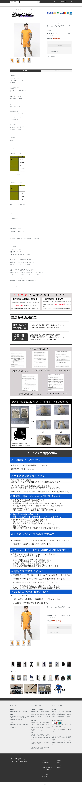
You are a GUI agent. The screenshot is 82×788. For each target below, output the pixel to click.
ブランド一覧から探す (55, 25)
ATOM (45, 776)
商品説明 (25, 70)
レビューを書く (13, 286)
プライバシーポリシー (46, 769)
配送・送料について (46, 762)
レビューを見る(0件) (51, 56)
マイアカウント (60, 758)
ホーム (48, 23)
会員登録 (62, 1)
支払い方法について (46, 760)
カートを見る (60, 764)
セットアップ (53, 23)
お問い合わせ (60, 767)
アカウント (55, 1)
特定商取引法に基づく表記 (47, 767)
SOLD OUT (60, 45)
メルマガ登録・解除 (46, 771)
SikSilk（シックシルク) (65, 25)
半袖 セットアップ (61, 23)
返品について (44, 764)
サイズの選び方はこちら (53, 51)
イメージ (57, 70)
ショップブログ (45, 774)
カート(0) (69, 1)
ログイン (59, 762)
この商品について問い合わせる (54, 50)
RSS (42, 776)
